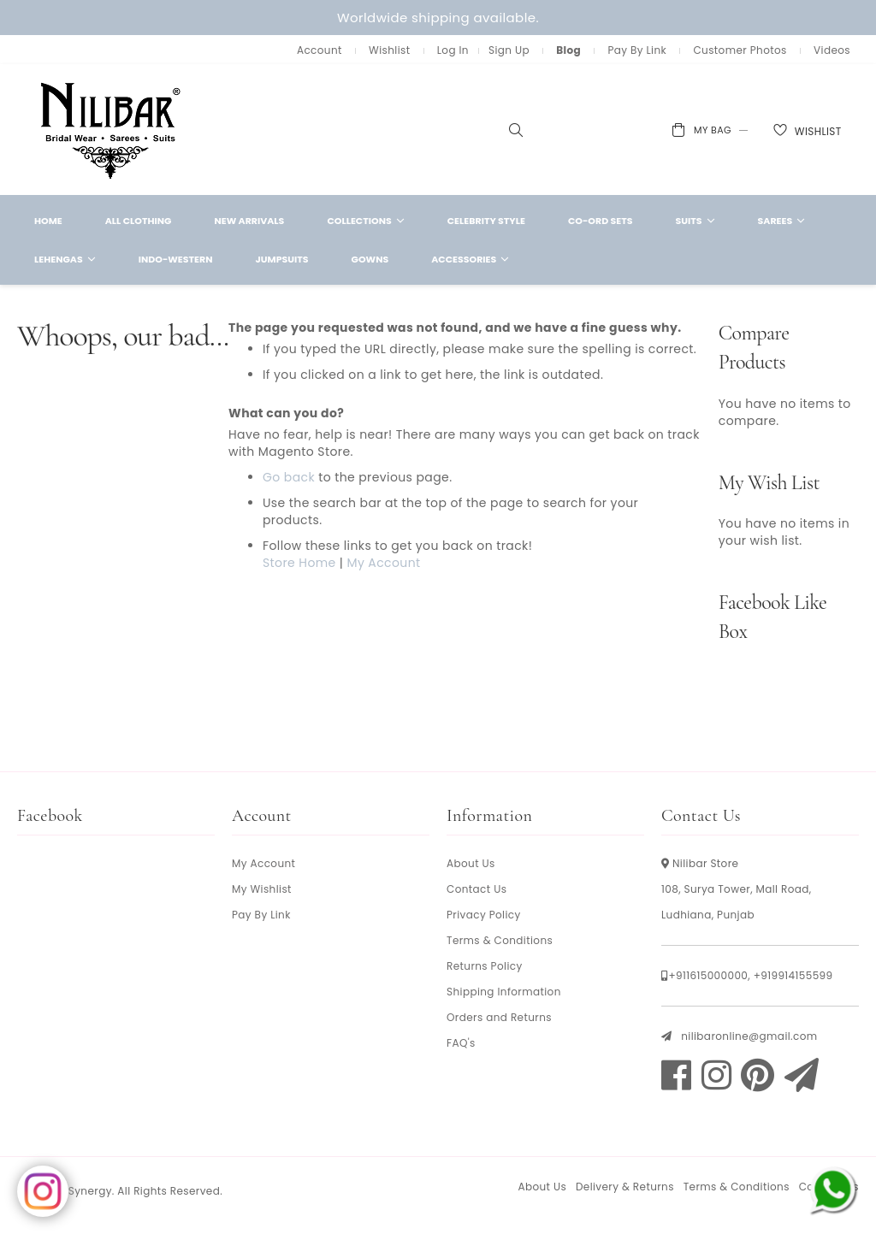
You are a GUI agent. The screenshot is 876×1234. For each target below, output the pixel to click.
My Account (383, 562)
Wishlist (389, 50)
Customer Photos (739, 50)
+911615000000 (708, 975)
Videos (832, 50)
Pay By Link (636, 50)
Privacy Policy (484, 914)
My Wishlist (262, 889)
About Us (471, 863)
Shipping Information (504, 991)
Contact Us (476, 889)
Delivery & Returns (625, 1186)
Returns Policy (485, 966)
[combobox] (503, 131)
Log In (453, 50)
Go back (289, 477)
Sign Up (509, 50)
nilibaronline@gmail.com (749, 1036)
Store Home (299, 562)
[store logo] (111, 129)
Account (319, 50)
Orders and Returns (499, 1017)
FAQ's (461, 1043)
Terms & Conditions (500, 940)
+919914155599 (793, 975)
